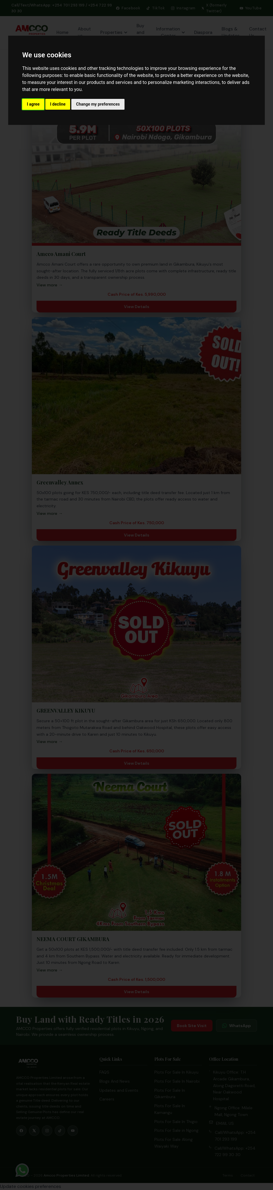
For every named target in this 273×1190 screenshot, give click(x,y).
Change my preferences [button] (98, 104)
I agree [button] (33, 104)
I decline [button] (57, 104)
